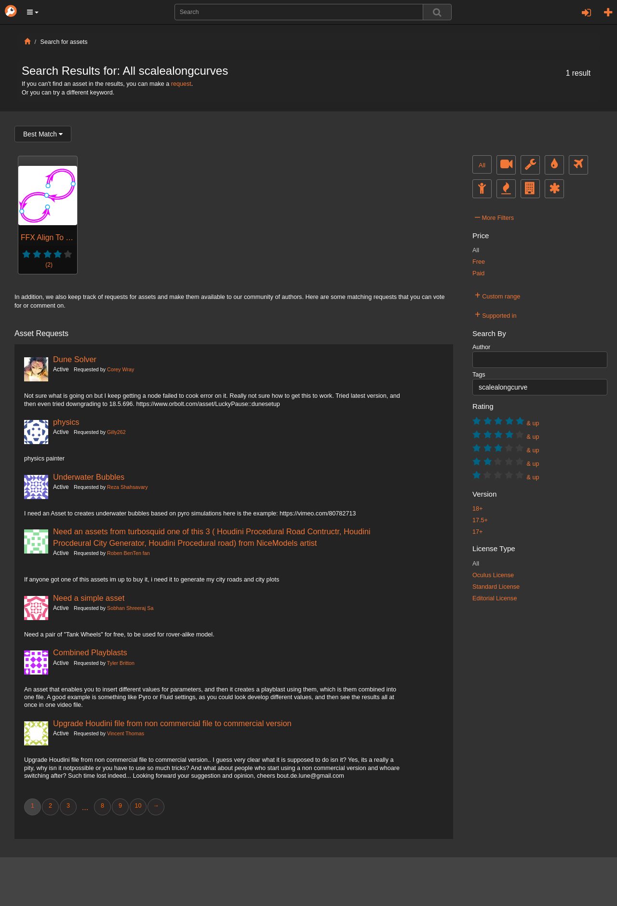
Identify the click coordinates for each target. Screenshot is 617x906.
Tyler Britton (120, 663)
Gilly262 (116, 432)
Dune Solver (74, 359)
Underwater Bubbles (88, 477)
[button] (33, 12)
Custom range (497, 295)
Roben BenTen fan (128, 553)
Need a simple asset (88, 598)
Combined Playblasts (90, 652)
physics (66, 422)
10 (137, 805)
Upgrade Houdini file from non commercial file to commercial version (172, 723)
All (482, 165)
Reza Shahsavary (127, 487)
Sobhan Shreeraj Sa (130, 608)
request (181, 84)
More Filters (494, 216)
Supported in (496, 314)
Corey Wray (120, 369)
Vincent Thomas (125, 733)
